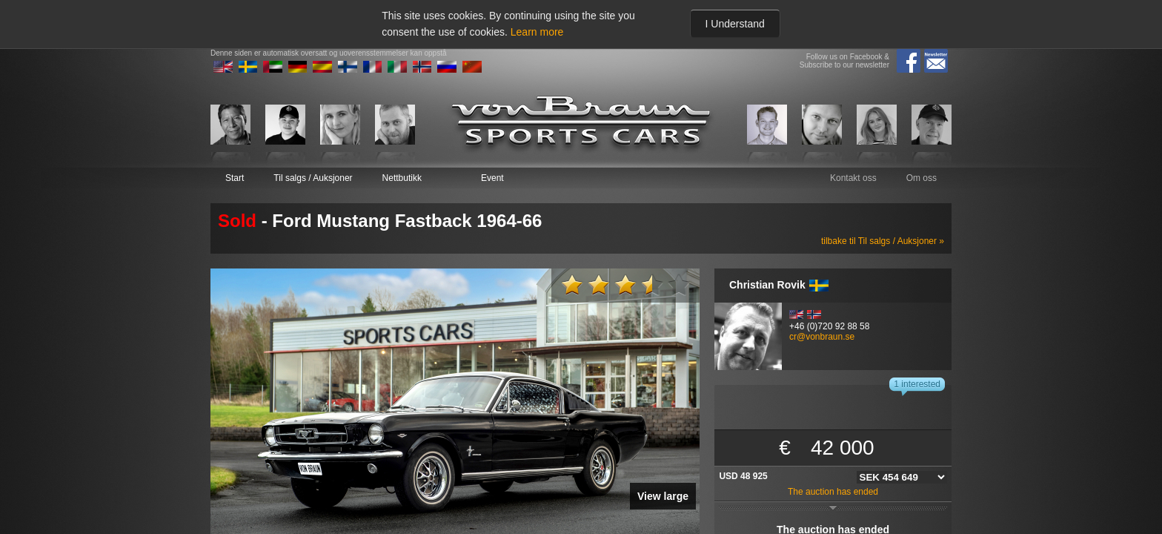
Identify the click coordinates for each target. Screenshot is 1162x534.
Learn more (537, 32)
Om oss (921, 178)
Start (234, 178)
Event (492, 178)
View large (662, 496)
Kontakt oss (853, 178)
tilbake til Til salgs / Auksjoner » (882, 241)
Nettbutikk (402, 178)
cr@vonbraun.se (821, 337)
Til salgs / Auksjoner (312, 178)
